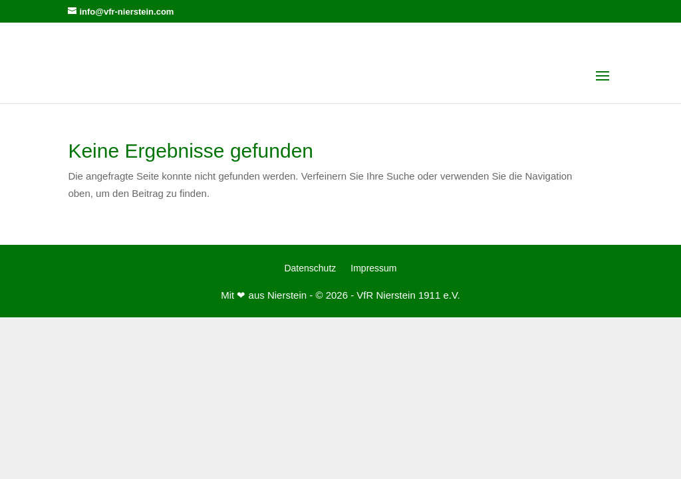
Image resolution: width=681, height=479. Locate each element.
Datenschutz (310, 268)
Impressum (373, 268)
